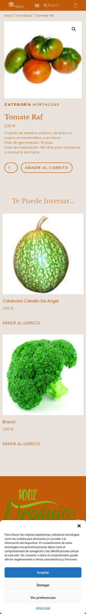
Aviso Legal (43, 608)
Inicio (8, 15)
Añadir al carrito (46, 167)
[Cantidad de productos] (11, 168)
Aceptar (43, 573)
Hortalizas (24, 15)
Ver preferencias (42, 598)
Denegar (42, 585)
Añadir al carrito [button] (21, 322)
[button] (79, 526)
